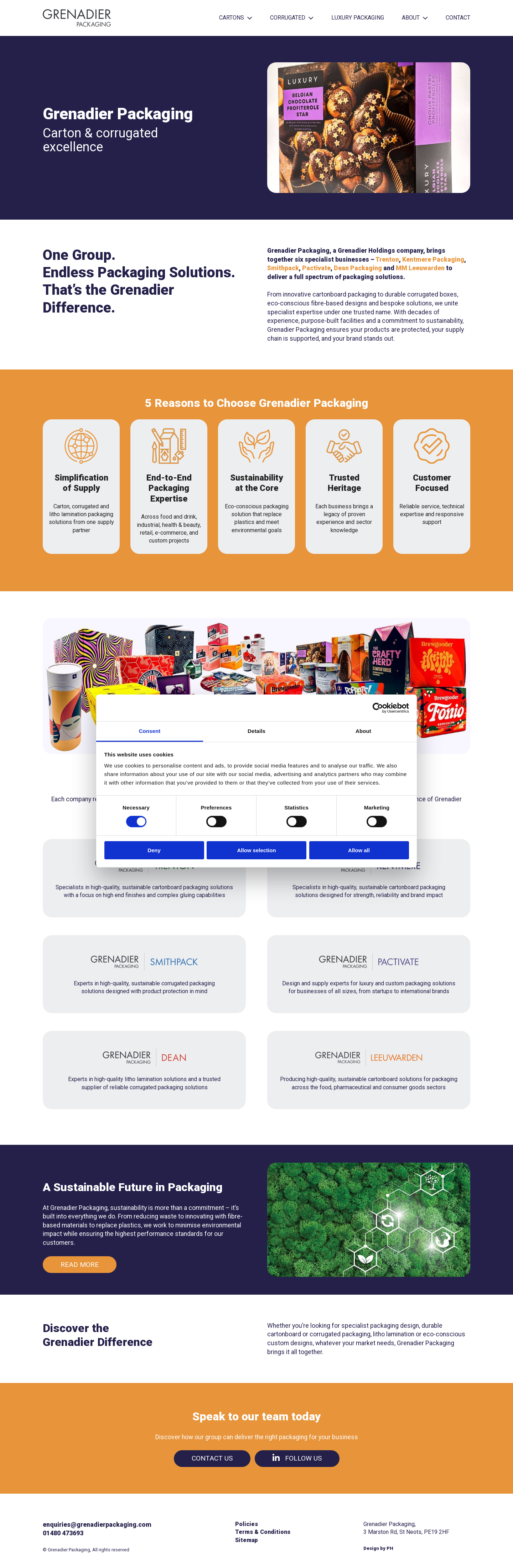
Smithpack (283, 268)
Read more (80, 1264)
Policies (246, 1524)
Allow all (359, 850)
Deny (154, 850)
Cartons (235, 17)
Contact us (212, 1458)
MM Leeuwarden (420, 268)
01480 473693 (63, 1533)
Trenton (387, 259)
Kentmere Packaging (433, 259)
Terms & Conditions (262, 1532)
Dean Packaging (358, 268)
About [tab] (363, 731)
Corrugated (292, 17)
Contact (458, 17)
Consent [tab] (150, 731)
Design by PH (378, 1548)
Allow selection (256, 850)
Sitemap (246, 1540)
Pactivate (316, 268)
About (415, 17)
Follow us (297, 1458)
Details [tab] (256, 731)
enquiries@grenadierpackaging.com (97, 1524)
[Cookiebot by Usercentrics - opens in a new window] (378, 707)
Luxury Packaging (357, 17)
